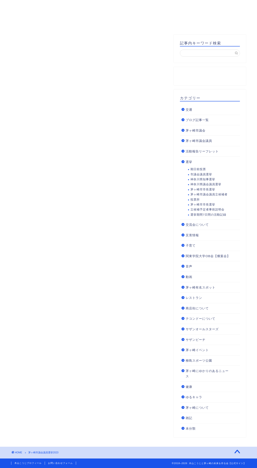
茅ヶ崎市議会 (195, 130)
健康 (189, 386)
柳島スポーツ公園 (199, 360)
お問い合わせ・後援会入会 (161, 24)
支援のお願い (205, 24)
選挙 (189, 162)
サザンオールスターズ (202, 329)
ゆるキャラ (194, 397)
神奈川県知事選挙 (202, 179)
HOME (46, 24)
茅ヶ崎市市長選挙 (202, 189)
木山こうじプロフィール (82, 24)
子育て (191, 245)
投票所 (195, 199)
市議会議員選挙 (201, 174)
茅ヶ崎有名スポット (200, 287)
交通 (189, 109)
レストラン (194, 297)
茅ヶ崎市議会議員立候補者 (209, 194)
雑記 (189, 418)
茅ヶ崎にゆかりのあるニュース (207, 373)
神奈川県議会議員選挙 (205, 184)
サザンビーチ (195, 339)
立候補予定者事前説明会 (207, 209)
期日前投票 (198, 169)
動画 (189, 277)
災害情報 (192, 235)
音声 (189, 266)
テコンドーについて (200, 318)
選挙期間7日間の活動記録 (208, 214)
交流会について (197, 224)
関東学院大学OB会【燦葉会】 (208, 256)
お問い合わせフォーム (60, 463)
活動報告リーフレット (202, 151)
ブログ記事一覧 (197, 120)
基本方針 (121, 24)
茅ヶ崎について (197, 407)
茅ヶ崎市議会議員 (199, 141)
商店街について (197, 308)
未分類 (191, 428)
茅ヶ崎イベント (197, 350)
